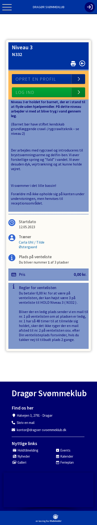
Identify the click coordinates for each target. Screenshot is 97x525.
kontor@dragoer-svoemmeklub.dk (41, 430)
